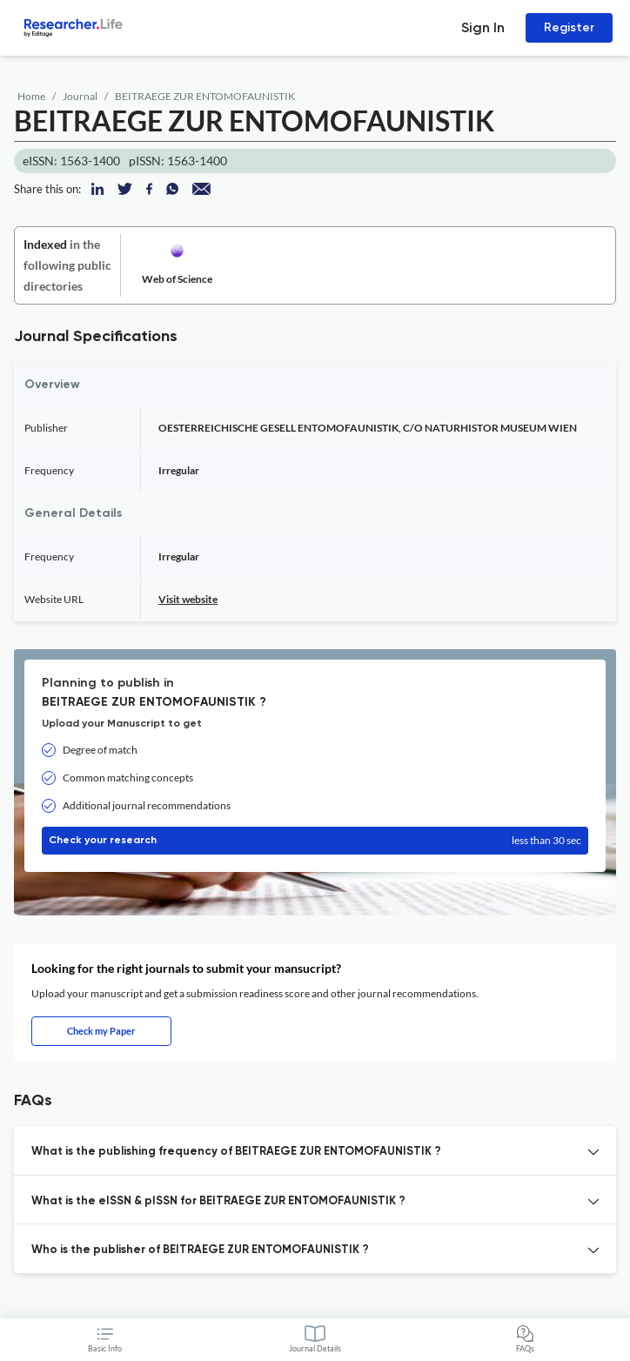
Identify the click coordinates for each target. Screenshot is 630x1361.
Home (31, 96)
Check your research (315, 840)
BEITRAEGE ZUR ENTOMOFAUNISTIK (205, 96)
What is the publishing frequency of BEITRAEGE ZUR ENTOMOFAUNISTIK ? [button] (236, 1151)
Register (569, 27)
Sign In (483, 27)
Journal (80, 96)
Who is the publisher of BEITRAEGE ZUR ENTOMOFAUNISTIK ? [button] (200, 1250)
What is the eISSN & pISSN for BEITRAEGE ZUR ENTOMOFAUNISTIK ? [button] (218, 1201)
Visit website (188, 599)
